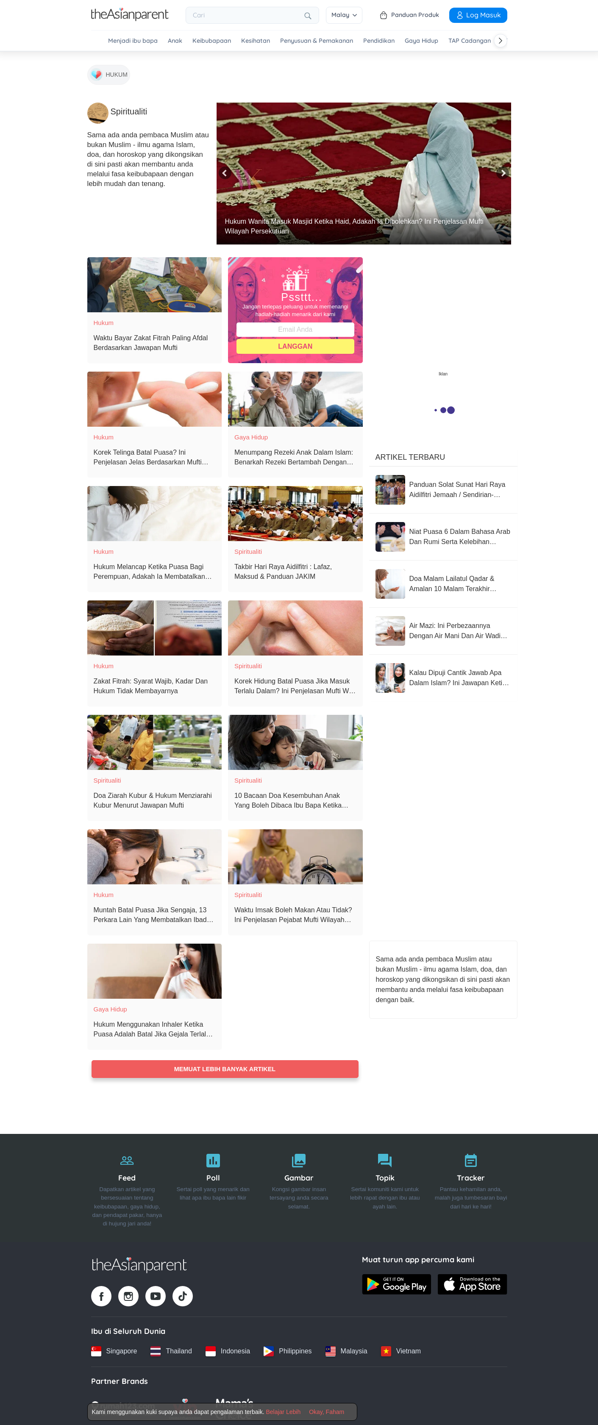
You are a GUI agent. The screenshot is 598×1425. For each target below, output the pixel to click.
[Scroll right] (500, 40)
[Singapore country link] (114, 1349)
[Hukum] (109, 72)
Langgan (295, 342)
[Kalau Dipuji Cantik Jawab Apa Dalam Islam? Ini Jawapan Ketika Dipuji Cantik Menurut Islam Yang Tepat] (443, 674)
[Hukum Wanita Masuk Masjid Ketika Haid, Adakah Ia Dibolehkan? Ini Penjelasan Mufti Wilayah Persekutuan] (364, 170)
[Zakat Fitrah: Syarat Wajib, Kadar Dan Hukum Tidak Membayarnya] (154, 624)
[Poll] (213, 1186)
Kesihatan (255, 40)
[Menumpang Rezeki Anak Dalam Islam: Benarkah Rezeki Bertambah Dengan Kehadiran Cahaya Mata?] (295, 395)
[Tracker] (471, 1186)
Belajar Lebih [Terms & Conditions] (283, 1411)
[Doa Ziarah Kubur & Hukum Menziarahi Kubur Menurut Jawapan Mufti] (154, 738)
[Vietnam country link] (401, 1349)
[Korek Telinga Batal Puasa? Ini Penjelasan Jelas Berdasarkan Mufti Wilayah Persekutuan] (154, 395)
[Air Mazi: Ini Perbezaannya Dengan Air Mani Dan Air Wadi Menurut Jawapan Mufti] (443, 627)
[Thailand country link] (171, 1349)
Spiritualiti (248, 547)
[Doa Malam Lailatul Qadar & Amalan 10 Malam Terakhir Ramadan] (443, 580)
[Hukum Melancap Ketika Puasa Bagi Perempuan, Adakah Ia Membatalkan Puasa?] (154, 509)
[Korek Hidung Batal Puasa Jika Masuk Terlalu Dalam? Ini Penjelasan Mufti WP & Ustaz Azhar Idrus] (295, 624)
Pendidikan (379, 40)
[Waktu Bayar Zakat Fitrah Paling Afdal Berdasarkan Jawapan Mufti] (154, 281)
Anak (175, 40)
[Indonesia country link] (228, 1349)
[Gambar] (299, 1186)
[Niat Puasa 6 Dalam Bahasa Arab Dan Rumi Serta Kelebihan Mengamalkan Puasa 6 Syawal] (443, 533)
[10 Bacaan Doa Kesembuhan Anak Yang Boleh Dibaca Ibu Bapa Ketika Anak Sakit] (295, 738)
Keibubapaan (211, 40)
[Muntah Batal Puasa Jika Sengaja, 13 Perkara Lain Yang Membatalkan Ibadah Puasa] (154, 853)
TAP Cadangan (469, 40)
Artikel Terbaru (410, 453)
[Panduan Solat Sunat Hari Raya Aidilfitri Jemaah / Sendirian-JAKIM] (443, 486)
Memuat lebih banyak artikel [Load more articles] (224, 1065)
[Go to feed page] (130, 18)
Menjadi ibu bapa (133, 40)
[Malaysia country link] (346, 1349)
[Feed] (127, 1186)
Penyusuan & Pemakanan (316, 40)
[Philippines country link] (288, 1349)
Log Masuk (478, 15)
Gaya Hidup (421, 40)
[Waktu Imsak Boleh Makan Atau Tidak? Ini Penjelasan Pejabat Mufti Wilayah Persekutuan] (295, 853)
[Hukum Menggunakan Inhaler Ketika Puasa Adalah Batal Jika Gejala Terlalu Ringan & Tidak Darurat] (154, 967)
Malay (344, 15)
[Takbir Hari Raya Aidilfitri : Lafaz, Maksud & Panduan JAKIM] (295, 509)
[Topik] (385, 1186)
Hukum (104, 318)
